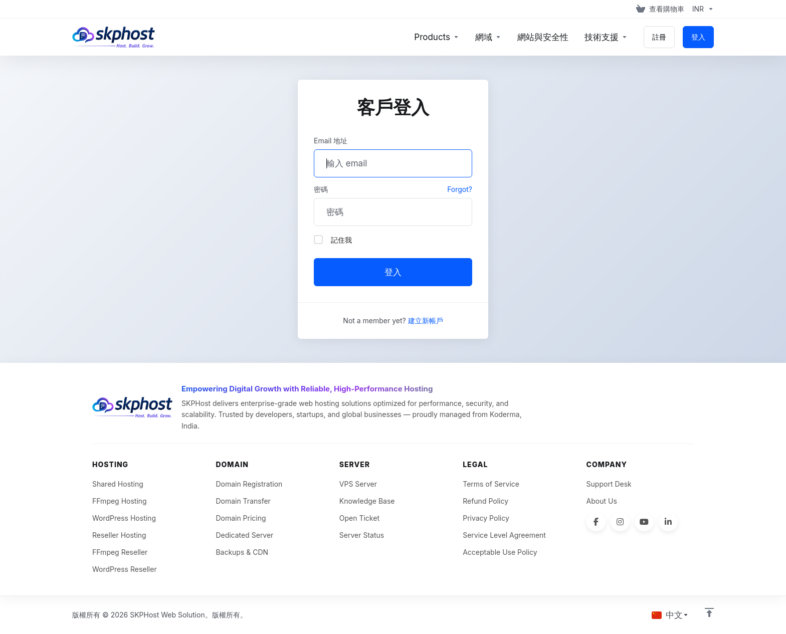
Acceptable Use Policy (500, 552)
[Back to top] (709, 612)
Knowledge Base (367, 501)
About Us (601, 501)
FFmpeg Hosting (119, 501)
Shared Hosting (117, 484)
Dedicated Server (244, 535)
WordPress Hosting (124, 518)
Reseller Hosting (119, 535)
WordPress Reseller (124, 569)
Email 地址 (330, 140)
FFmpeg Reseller (119, 552)
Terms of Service (491, 484)
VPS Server (358, 484)
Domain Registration (249, 484)
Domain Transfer (243, 501)
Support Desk (609, 484)
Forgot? (459, 189)
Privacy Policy (486, 518)
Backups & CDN (242, 552)
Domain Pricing (241, 518)
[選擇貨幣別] (701, 9)
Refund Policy (485, 501)
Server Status (361, 535)
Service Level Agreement (504, 535)
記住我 (333, 239)
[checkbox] (318, 239)
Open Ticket (359, 518)
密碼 (321, 189)
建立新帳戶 (425, 320)
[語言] (670, 615)
